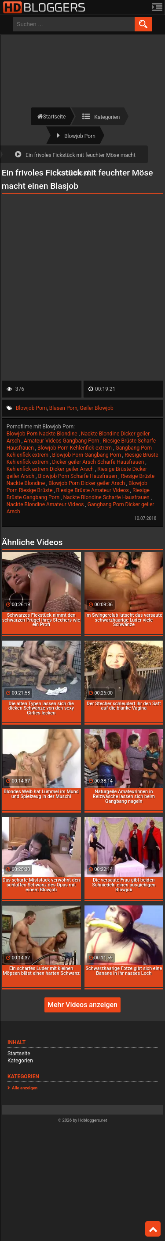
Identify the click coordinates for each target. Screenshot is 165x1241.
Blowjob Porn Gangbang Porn (87, 455)
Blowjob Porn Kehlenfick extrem (75, 448)
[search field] (74, 24)
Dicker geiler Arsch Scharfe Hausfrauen (98, 462)
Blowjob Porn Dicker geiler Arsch (87, 483)
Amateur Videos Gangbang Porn (62, 441)
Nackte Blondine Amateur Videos (46, 504)
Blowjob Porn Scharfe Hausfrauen (78, 476)
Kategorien (20, 1061)
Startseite (18, 1053)
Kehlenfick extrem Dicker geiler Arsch (51, 469)
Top (153, 1229)
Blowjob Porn (31, 408)
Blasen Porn (63, 408)
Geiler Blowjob (97, 408)
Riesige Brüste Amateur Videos (93, 490)
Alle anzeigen (24, 1087)
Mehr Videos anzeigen (82, 1004)
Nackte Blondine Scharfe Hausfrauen (106, 497)
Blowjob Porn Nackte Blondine (43, 434)
